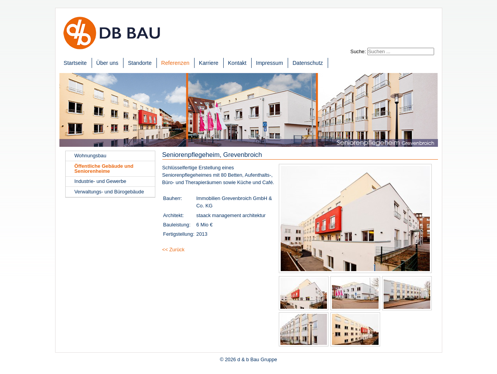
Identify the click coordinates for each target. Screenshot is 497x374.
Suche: (358, 51)
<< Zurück (173, 249)
